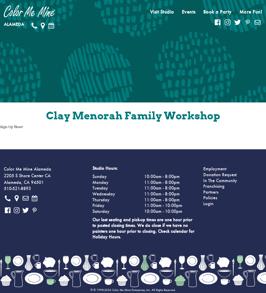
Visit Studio (162, 12)
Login (208, 204)
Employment (214, 169)
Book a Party (217, 12)
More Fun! (250, 12)
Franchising (214, 186)
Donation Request (220, 175)
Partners (210, 192)
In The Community (220, 181)
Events (189, 12)
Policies (210, 198)
